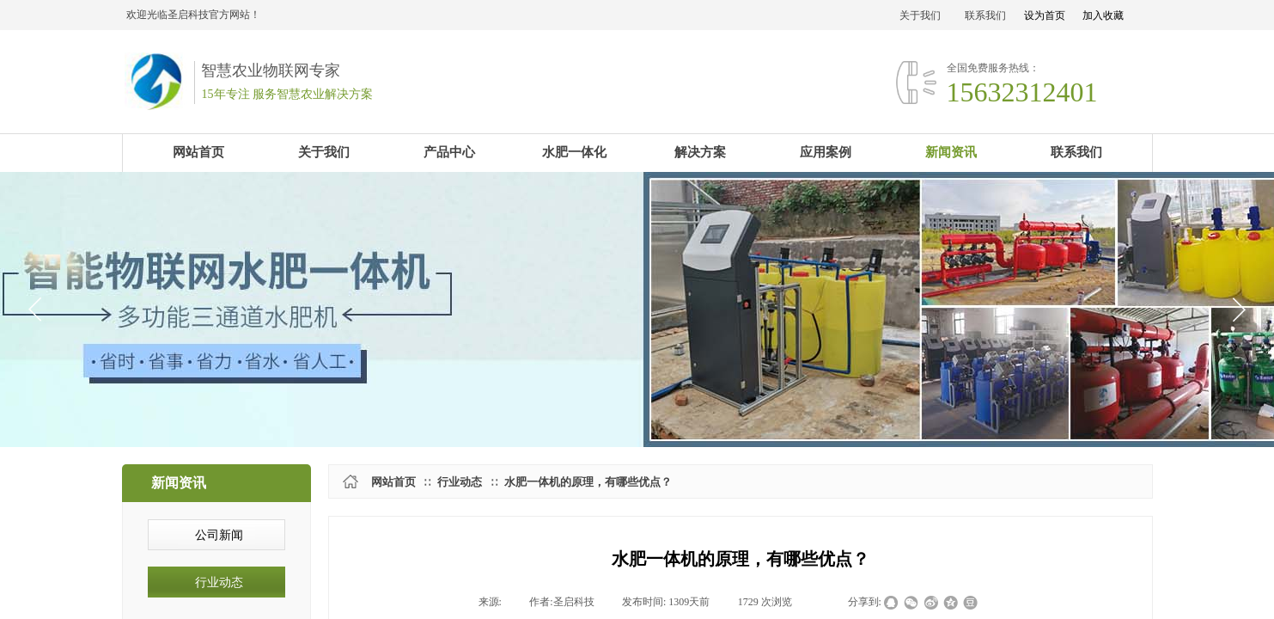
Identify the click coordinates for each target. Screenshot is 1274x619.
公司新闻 (219, 535)
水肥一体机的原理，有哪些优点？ (588, 481)
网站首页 (393, 481)
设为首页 (1044, 15)
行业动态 (459, 481)
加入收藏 (1103, 15)
